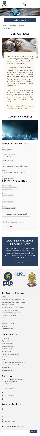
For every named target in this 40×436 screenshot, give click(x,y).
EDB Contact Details (8, 346)
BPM (3, 321)
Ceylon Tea (5, 297)
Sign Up (33, 431)
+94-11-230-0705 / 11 (10, 388)
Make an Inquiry (20, 20)
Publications (6, 367)
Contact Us (19, 263)
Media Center (6, 357)
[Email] (16, 431)
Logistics (5, 326)
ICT (3, 318)
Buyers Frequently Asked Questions (13, 362)
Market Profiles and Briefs (10, 354)
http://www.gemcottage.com (13, 222)
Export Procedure (7, 351)
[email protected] (8, 208)
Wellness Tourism (8, 323)
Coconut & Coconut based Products (13, 302)
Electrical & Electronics (9, 329)
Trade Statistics (7, 370)
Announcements (7, 343)
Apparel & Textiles (8, 305)
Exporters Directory (17, 26)
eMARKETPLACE (7, 349)
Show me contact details (15, 214)
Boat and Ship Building (9, 315)
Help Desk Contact (10, 421)
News (4, 359)
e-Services (24, 3)
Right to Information (8, 341)
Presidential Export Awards (10, 365)
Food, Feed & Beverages (10, 310)
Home (4, 26)
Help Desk (5, 338)
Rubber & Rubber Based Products (13, 299)
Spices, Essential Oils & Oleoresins (13, 307)
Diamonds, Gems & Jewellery (11, 313)
